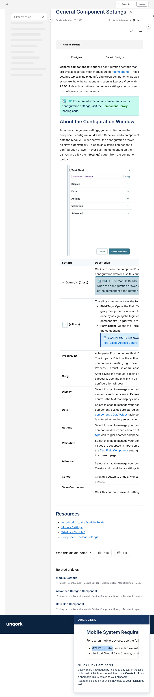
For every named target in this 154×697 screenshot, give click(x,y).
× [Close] (144, 620)
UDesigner (76, 57)
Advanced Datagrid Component (76, 591)
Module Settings (66, 578)
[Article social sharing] (132, 31)
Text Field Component (114, 450)
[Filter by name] (29, 16)
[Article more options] (140, 31)
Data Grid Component (70, 604)
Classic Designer (115, 57)
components (121, 71)
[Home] (7, 4)
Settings (72, 527)
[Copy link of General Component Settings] (130, 12)
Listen (137, 20)
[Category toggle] (50, 20)
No (122, 553)
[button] (132, 4)
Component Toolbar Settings (79, 537)
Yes (103, 553)
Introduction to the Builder (83, 522)
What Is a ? (73, 532)
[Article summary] (99, 44)
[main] (100, 312)
